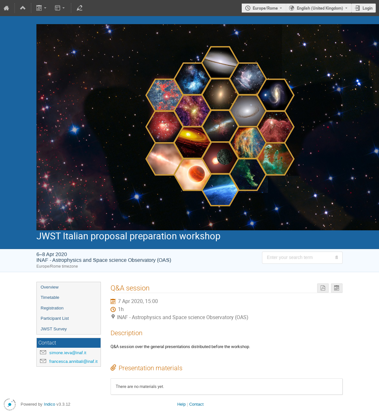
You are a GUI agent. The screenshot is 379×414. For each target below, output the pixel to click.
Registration (52, 308)
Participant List (55, 318)
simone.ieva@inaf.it (67, 352)
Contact (196, 404)
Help (181, 404)
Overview (50, 287)
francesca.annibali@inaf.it (73, 361)
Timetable (50, 297)
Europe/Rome (265, 8)
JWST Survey (54, 329)
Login (368, 8)
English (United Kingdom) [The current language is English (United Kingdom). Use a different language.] (320, 8)
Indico (49, 404)
